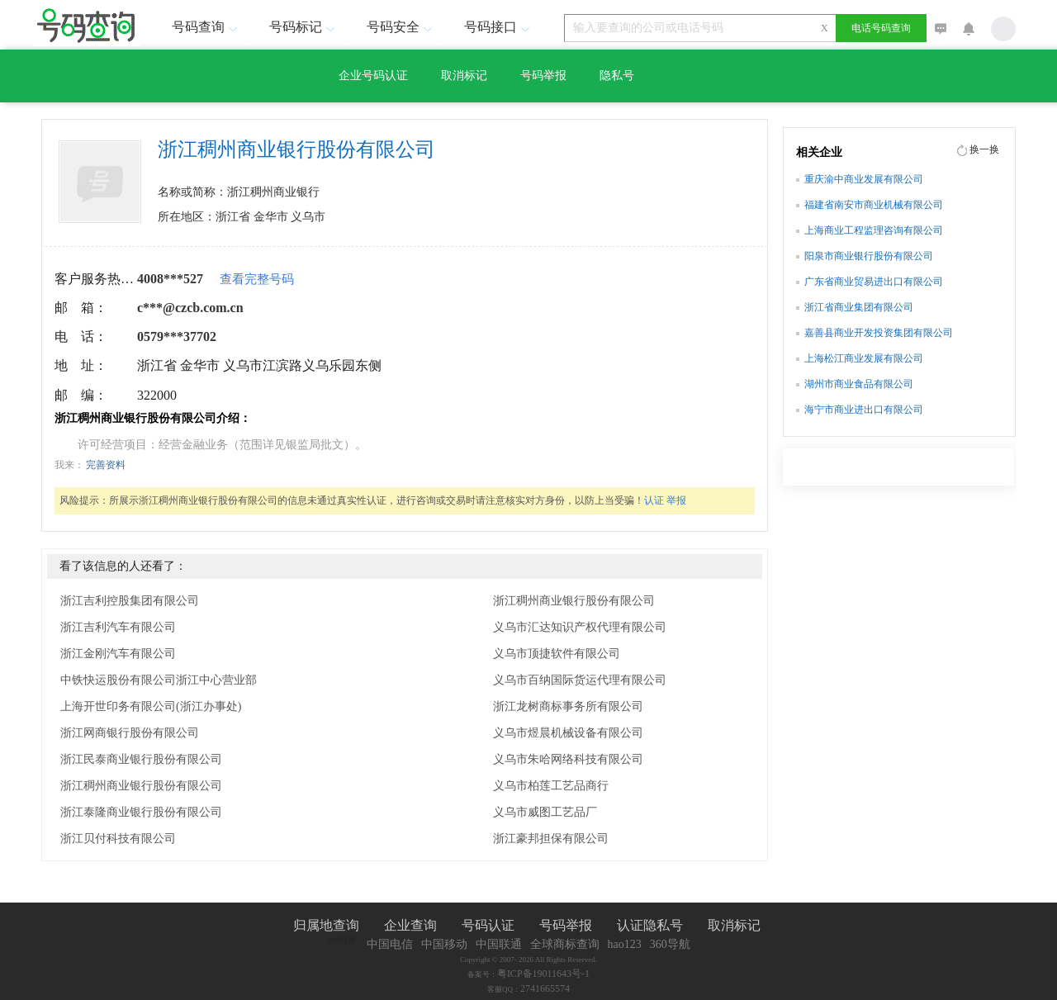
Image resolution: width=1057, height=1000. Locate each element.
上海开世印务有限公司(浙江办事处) (150, 706)
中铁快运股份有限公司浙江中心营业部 (158, 680)
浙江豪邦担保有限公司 (551, 838)
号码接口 (498, 27)
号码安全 (401, 27)
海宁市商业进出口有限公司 (863, 409)
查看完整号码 (257, 279)
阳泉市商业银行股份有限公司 (868, 256)
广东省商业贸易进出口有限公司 (873, 281)
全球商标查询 (565, 944)
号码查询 (206, 27)
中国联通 (499, 944)
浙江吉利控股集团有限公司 (129, 601)
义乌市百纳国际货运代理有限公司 (579, 680)
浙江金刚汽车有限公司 (118, 653)
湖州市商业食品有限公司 (858, 384)
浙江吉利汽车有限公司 (118, 627)
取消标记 (464, 75)
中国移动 (444, 944)
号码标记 (304, 27)
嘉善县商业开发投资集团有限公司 (878, 333)
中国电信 (390, 944)
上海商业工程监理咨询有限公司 (873, 230)
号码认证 (488, 925)
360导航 (670, 944)
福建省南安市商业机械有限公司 (873, 205)
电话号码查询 (881, 28)
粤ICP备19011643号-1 (543, 973)
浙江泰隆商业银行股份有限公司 (141, 812)
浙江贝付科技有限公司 (118, 838)
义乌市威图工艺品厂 (545, 812)
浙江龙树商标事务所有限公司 (568, 706)
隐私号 (617, 75)
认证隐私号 (650, 925)
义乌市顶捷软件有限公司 (556, 653)
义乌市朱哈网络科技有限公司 (568, 759)
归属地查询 (326, 925)
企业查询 (410, 925)
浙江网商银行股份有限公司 (129, 733)
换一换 (984, 149)
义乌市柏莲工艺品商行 (551, 786)
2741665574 (545, 988)
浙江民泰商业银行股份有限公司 (141, 759)
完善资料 (106, 465)
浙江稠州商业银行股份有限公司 (141, 786)
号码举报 (543, 75)
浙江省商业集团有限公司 (858, 307)
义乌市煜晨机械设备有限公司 (568, 733)
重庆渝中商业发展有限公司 (863, 179)
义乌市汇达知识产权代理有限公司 (579, 627)
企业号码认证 (373, 75)
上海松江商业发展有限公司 (863, 358)
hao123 (625, 944)
